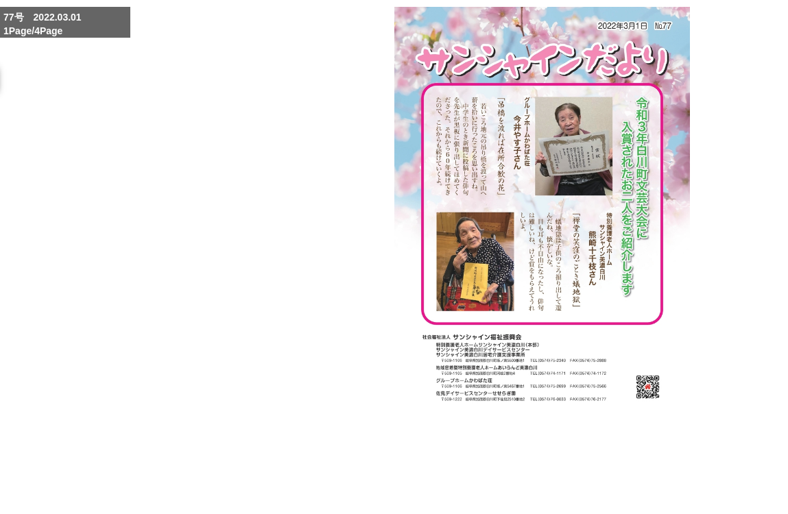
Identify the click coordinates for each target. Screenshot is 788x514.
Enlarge (518, 472)
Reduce (584, 472)
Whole (551, 472)
